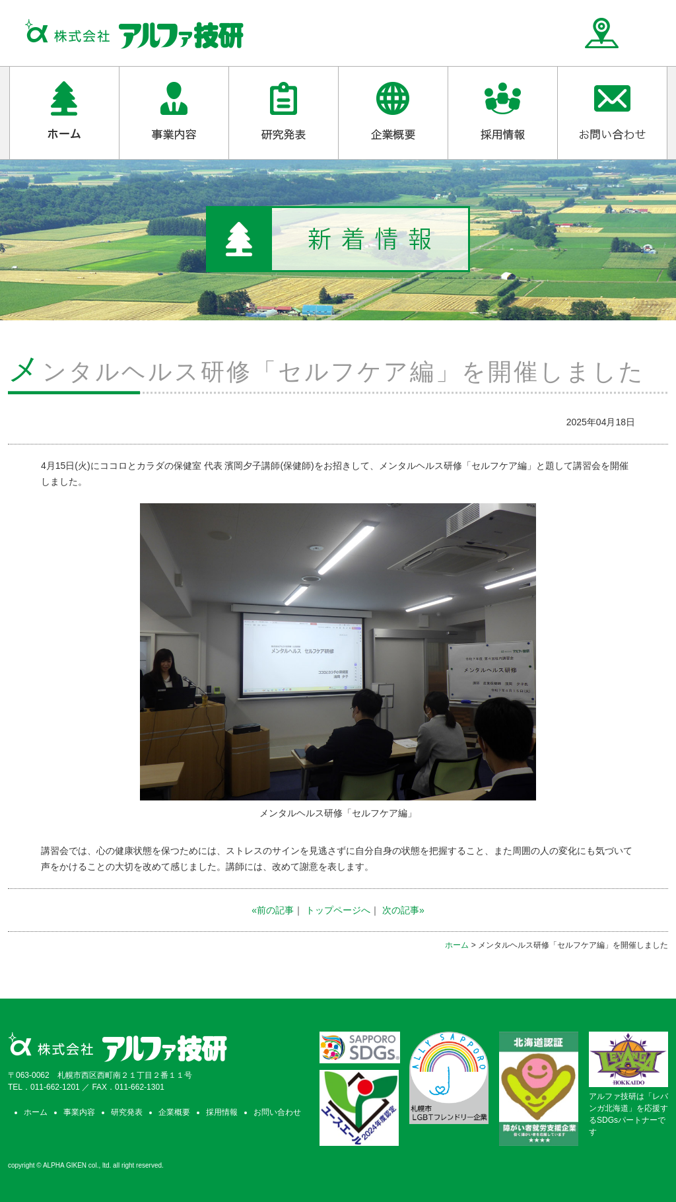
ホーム (457, 945)
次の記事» (403, 910)
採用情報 (222, 1112)
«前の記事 (273, 910)
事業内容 (79, 1112)
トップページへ (338, 910)
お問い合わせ (277, 1112)
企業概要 (174, 1112)
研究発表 (127, 1112)
